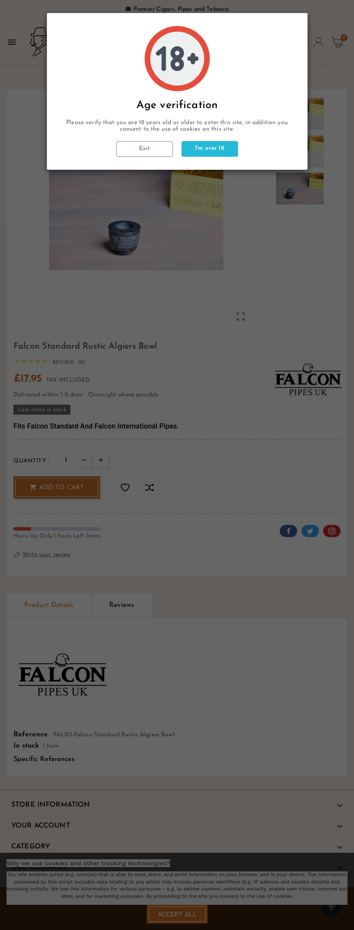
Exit (144, 148)
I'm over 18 (209, 148)
